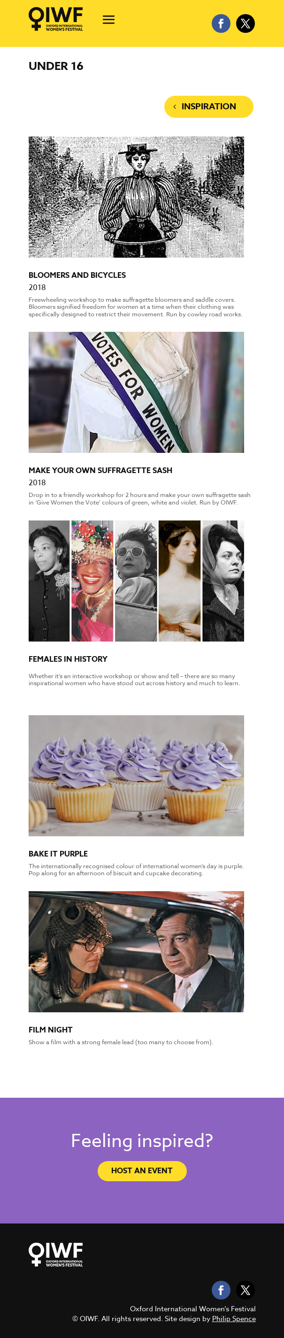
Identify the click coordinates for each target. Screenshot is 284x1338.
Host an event (142, 1171)
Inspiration (209, 106)
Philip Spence (234, 1319)
